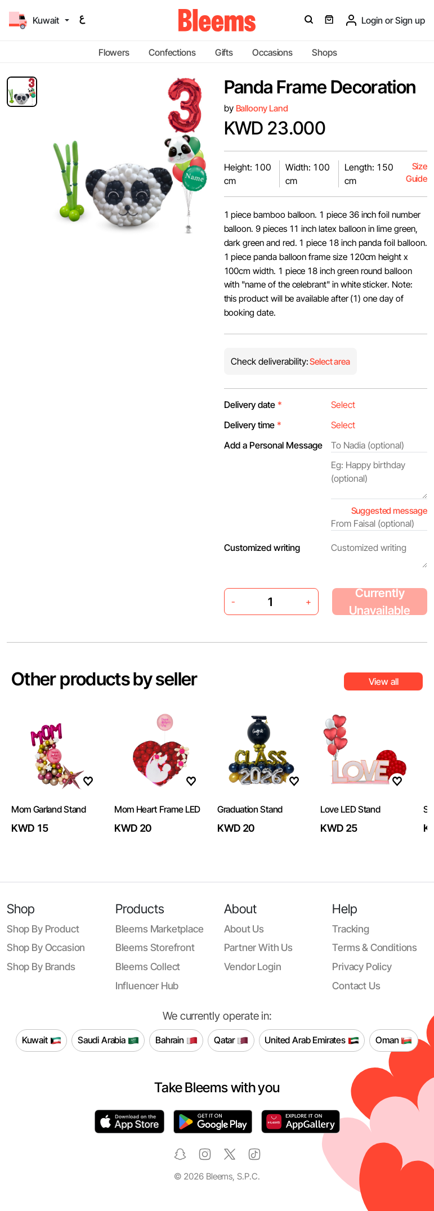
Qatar (231, 1040)
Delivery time (252, 424)
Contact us (356, 986)
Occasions (272, 52)
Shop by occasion (46, 947)
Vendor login (252, 966)
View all (384, 681)
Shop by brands (41, 966)
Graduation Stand (250, 809)
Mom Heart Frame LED (157, 809)
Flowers (114, 52)
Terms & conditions (374, 947)
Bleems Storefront (155, 947)
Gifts (224, 52)
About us (244, 929)
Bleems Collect (148, 966)
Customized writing (262, 547)
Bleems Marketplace (159, 929)
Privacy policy (362, 966)
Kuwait (41, 1040)
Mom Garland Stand (48, 809)
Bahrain (176, 1040)
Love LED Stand (350, 809)
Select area (329, 361)
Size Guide (416, 172)
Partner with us (258, 947)
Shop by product (43, 929)
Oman (393, 1040)
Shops (324, 52)
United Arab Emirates (312, 1040)
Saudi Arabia (108, 1040)
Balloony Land (262, 108)
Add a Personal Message (273, 445)
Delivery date (253, 404)
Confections (172, 52)
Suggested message (389, 510)
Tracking (350, 929)
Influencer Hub (147, 986)
